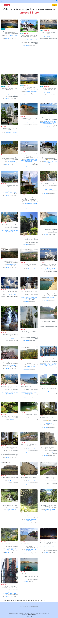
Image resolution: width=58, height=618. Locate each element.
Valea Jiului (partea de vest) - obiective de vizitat (50, 269)
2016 (54, 5)
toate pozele (7, 38)
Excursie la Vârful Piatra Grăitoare (11, 35)
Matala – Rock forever (50, 297)
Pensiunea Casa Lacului (50, 324)
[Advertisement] (29, 59)
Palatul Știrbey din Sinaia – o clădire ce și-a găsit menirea (31, 40)
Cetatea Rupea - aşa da (11, 264)
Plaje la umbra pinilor (31, 122)
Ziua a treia (31, 241)
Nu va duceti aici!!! (50, 231)
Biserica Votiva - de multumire (11, 132)
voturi (7, 29)
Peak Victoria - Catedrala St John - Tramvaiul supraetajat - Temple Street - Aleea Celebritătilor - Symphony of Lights (10, 94)
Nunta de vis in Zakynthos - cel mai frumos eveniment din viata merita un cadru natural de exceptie (29, 160)
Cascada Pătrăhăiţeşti (11, 338)
